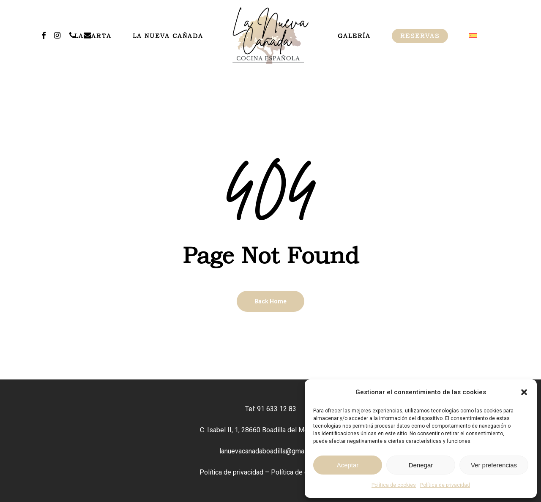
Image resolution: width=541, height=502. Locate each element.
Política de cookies (394, 485)
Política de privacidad (445, 485)
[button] (524, 392)
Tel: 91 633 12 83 (270, 409)
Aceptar (348, 465)
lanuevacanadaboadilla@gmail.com (270, 451)
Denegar (421, 465)
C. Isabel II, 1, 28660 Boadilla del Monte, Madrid (270, 430)
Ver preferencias (494, 465)
